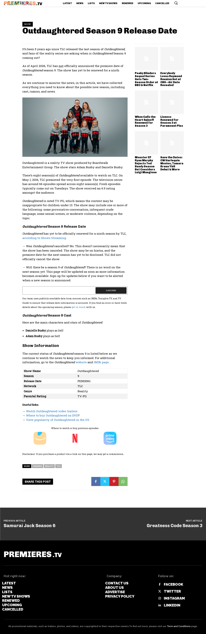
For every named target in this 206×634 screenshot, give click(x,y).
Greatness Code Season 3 (174, 525)
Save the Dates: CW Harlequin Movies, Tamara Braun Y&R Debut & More (171, 163)
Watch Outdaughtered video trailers (51, 411)
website (81, 362)
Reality (49, 466)
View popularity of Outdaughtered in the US (57, 420)
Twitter (172, 591)
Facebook (173, 584)
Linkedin (172, 605)
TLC (59, 466)
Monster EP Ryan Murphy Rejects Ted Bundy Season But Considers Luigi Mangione (146, 165)
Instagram (174, 598)
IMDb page (101, 362)
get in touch (79, 307)
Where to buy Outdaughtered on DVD (52, 415)
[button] (176, 3)
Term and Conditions (179, 626)
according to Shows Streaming (44, 238)
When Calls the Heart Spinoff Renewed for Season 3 (145, 121)
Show (27, 24)
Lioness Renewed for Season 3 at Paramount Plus (171, 121)
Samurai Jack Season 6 (29, 525)
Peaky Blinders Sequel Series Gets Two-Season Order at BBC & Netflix (146, 79)
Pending (37, 466)
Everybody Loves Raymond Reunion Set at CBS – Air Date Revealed (171, 79)
